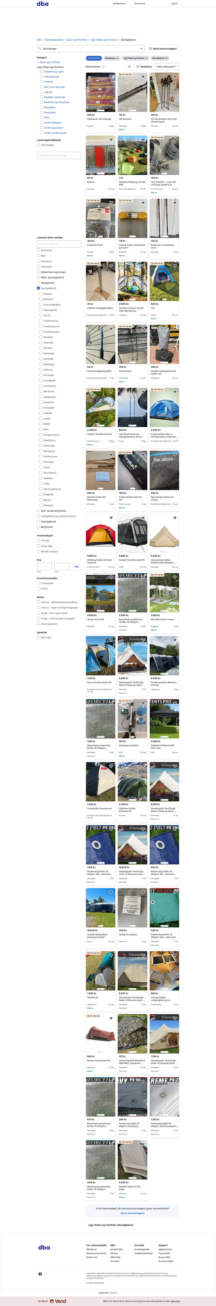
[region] (100, 92)
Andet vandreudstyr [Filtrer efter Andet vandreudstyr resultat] (55, 133)
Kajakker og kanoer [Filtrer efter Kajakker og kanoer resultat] (54, 97)
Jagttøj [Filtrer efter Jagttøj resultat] (48, 92)
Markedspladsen (54, 39)
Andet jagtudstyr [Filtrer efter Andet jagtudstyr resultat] (53, 127)
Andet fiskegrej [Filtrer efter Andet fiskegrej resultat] (52, 122)
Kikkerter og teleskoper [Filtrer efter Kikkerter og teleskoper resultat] (57, 102)
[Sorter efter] (167, 66)
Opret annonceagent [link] (132, 1213)
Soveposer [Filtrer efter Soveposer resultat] (50, 112)
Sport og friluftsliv (77, 39)
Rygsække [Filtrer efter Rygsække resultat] (50, 107)
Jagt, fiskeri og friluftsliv (104, 39)
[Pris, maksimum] (62, 566)
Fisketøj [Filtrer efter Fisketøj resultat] (48, 82)
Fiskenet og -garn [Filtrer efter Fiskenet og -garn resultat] (54, 71)
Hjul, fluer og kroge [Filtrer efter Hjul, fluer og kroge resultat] (54, 87)
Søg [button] (76, 566)
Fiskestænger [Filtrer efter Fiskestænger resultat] (51, 76)
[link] (48, 62)
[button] (163, 48)
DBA (39, 39)
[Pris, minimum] (44, 566)
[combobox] (90, 48)
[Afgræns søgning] (59, 244)
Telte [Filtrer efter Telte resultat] (47, 117)
